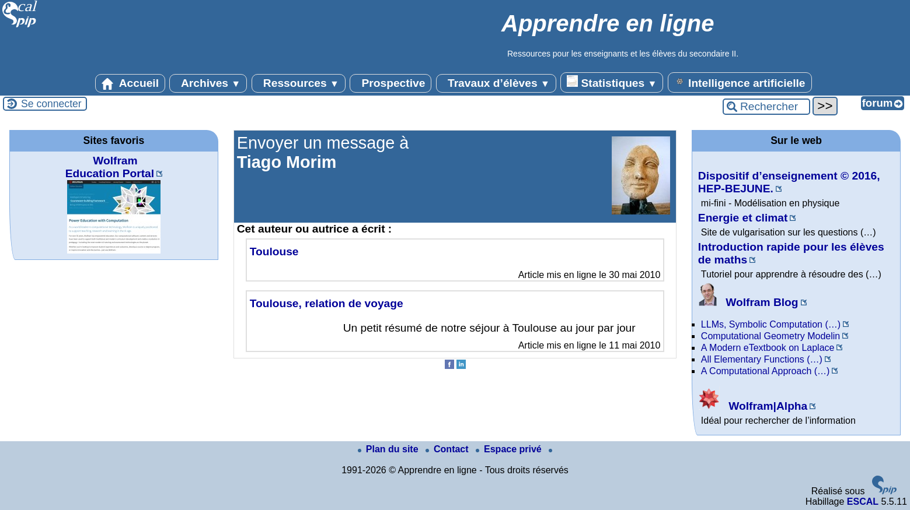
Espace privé (510, 449)
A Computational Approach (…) (765, 371)
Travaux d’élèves (496, 83)
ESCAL (862, 502)
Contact (448, 449)
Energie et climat (743, 218)
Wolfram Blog (748, 302)
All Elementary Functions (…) (761, 359)
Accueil (130, 83)
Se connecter (51, 104)
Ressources (298, 83)
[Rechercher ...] (766, 107)
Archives (208, 83)
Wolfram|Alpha (752, 406)
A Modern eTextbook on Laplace (768, 348)
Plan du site (389, 449)
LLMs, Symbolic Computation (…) (771, 324)
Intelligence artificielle (740, 82)
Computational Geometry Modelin (770, 336)
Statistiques (612, 82)
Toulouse (274, 251)
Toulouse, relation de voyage (326, 303)
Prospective (390, 83)
